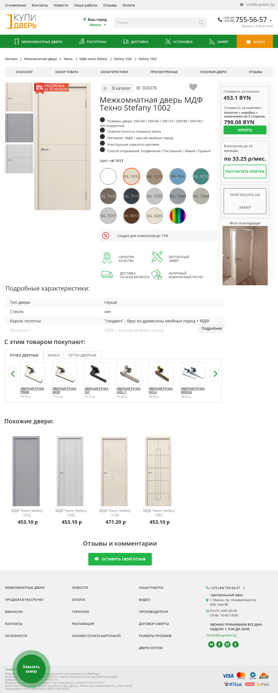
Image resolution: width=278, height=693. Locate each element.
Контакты (40, 5)
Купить (245, 130)
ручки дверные (24, 355)
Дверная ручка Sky (96, 390)
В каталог (24, 72)
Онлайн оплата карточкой (96, 635)
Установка (179, 42)
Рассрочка (92, 42)
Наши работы (86, 5)
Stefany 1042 (71, 512)
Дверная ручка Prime (32, 390)
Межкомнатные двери (37, 42)
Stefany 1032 (26, 512)
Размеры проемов (155, 635)
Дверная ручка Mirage (193, 390)
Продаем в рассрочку (24, 599)
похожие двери (213, 72)
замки (53, 355)
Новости (61, 5)
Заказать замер (31, 669)
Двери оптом (151, 648)
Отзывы (110, 5)
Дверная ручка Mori (64, 390)
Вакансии (14, 611)
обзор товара (66, 72)
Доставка (136, 42)
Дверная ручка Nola (161, 390)
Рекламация (83, 623)
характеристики (114, 72)
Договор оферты (154, 623)
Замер (218, 42)
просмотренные (164, 72)
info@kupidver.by (256, 4)
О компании (15, 5)
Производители (153, 611)
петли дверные (82, 355)
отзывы (255, 72)
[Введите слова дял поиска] (155, 23)
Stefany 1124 (114, 512)
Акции (255, 42)
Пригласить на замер (245, 201)
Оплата (128, 5)
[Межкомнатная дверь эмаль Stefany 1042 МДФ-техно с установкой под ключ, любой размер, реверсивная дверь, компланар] (72, 468)
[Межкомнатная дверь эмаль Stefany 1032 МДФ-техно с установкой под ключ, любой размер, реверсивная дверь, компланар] (28, 468)
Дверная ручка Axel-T (129, 390)
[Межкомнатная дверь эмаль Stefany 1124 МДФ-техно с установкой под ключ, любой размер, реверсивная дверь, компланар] (115, 468)
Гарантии (80, 611)
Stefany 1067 (158, 512)
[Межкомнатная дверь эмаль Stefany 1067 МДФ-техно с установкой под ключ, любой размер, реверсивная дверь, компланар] (160, 468)
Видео (144, 599)
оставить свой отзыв (120, 559)
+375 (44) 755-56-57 (228, 588)
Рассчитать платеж (244, 171)
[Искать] (201, 23)
